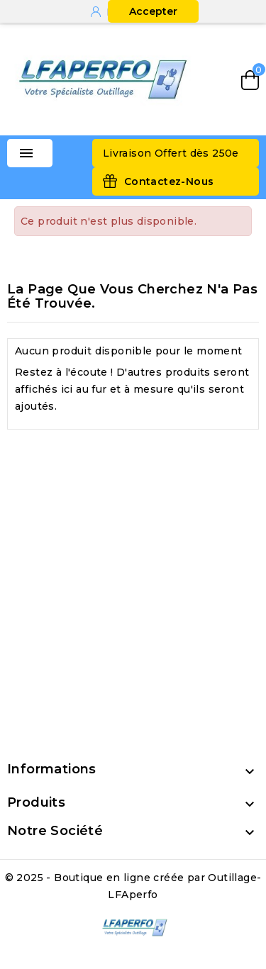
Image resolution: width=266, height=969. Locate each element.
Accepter (153, 11)
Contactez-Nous (169, 181)
